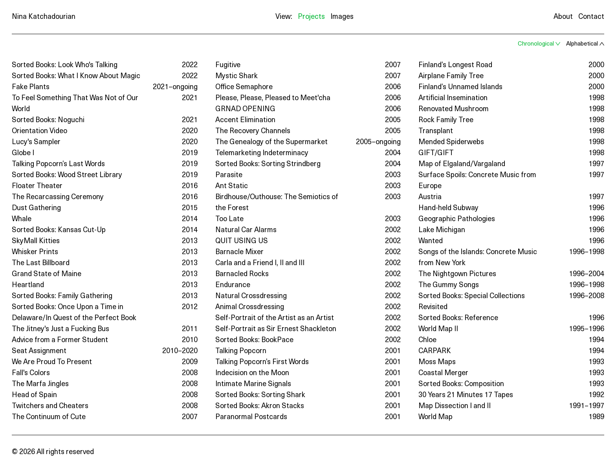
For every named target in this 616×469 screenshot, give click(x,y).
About (563, 17)
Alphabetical (582, 44)
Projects (311, 17)
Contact (591, 17)
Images (342, 17)
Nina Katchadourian (43, 17)
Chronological (536, 44)
